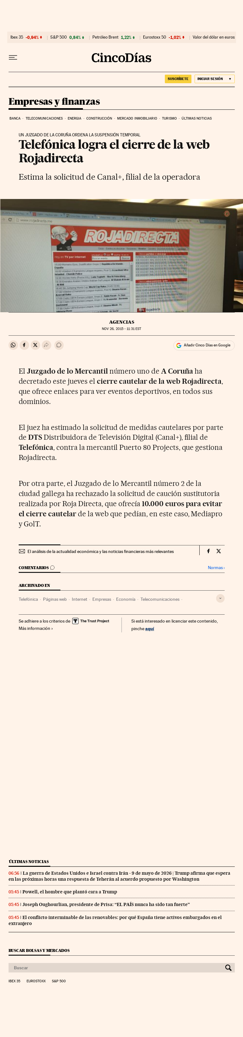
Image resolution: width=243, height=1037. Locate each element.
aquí (149, 628)
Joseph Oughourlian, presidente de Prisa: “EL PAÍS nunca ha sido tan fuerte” (106, 904)
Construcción (99, 118)
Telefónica (28, 599)
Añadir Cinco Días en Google (207, 345)
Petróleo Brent (105, 37)
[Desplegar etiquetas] (220, 598)
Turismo (169, 118)
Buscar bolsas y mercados (39, 950)
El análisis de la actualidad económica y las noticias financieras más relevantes (101, 551)
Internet (79, 599)
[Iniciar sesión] (215, 79)
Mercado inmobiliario (137, 118)
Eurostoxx (36, 981)
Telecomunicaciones (44, 118)
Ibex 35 (16, 37)
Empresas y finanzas (54, 102)
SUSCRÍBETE (178, 79)
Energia (75, 118)
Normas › (216, 567)
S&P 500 (58, 37)
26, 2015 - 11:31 (121, 329)
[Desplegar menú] (13, 57)
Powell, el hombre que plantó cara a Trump (69, 892)
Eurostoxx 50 (154, 37)
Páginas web (55, 599)
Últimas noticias (197, 118)
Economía (125, 599)
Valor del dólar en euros (214, 37)
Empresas (101, 599)
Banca (15, 118)
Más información (36, 628)
